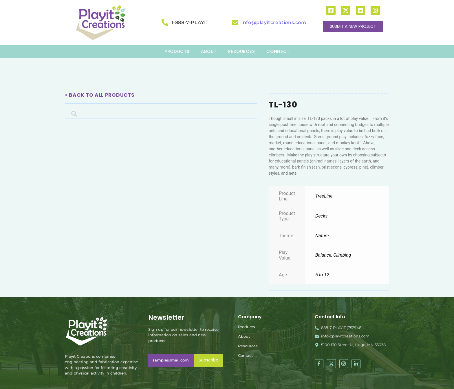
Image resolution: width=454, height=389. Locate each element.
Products (246, 326)
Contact (245, 355)
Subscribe (208, 360)
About (244, 336)
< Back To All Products (99, 95)
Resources (248, 346)
